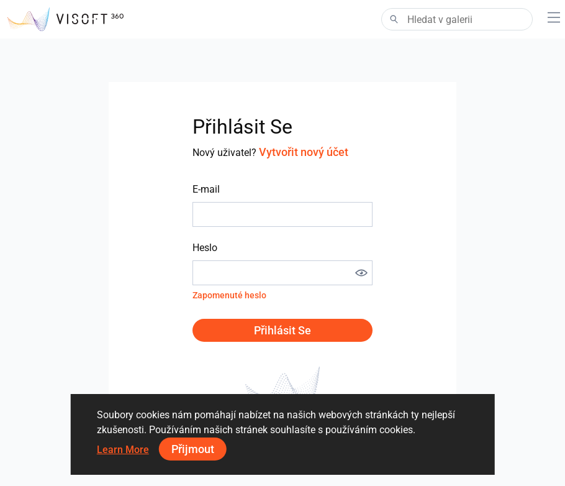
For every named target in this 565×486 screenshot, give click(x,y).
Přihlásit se (282, 330)
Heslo (204, 248)
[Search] (457, 19)
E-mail (206, 189)
